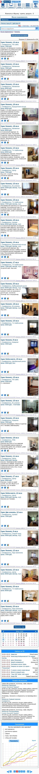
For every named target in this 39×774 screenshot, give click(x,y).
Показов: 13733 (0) (20, 453)
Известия (9, 654)
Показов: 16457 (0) (20, 623)
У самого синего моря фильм (16, 670)
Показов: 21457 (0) (20, 509)
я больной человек (11, 738)
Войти (36, 2)
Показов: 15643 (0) (20, 355)
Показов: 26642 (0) (20, 165)
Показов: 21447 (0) (20, 374)
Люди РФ (9, 676)
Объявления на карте (19, 35)
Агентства (26, 26)
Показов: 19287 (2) (20, 414)
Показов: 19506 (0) (20, 490)
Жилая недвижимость (19, 17)
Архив (34, 740)
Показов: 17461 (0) (20, 547)
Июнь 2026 (19, 631)
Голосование (19, 724)
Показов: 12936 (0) (20, 433)
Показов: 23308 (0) (20, 259)
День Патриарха (12, 660)
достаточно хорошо (11, 731)
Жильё (7, 2)
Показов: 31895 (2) (20, 196)
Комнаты (5, 20)
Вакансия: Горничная (9, 685)
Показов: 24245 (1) (20, 280)
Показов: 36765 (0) (20, 81)
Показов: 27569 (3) (20, 317)
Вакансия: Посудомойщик (10, 711)
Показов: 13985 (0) (20, 528)
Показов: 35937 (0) (20, 101)
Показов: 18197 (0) (20, 237)
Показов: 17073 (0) (20, 336)
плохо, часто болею (11, 736)
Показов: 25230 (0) (20, 180)
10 (28, 771)
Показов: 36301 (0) (20, 144)
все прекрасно (9, 729)
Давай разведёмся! (13, 662)
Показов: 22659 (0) (20, 583)
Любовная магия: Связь (14, 664)
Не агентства (34, 26)
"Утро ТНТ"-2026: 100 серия (15, 674)
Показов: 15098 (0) (20, 603)
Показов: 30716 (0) (20, 60)
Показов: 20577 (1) (20, 300)
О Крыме (16, 2)
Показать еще (19, 627)
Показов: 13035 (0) (20, 397)
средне (7, 733)
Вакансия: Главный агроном (11, 699)
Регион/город (6, 23)
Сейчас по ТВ (19, 651)
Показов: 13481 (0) (20, 566)
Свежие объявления (19, 680)
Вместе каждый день (13, 672)
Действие (16, 23)
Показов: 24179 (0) (20, 123)
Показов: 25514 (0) (20, 216)
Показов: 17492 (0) (20, 473)
